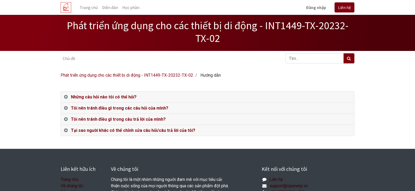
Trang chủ (69, 179)
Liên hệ (344, 7)
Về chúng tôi (72, 185)
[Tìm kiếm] (349, 58)
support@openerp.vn (288, 185)
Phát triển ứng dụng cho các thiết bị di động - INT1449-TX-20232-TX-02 (127, 75)
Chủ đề (69, 58)
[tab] (207, 97)
